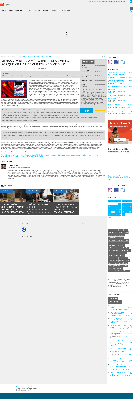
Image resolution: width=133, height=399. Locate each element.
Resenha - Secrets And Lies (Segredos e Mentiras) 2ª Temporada (117, 333)
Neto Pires (127, 376)
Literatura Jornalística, (79, 155)
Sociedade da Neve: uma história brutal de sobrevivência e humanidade (117, 88)
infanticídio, (58, 155)
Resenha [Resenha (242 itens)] (122, 255)
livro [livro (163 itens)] (117, 247)
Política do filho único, (21, 156)
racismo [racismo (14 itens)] (116, 255)
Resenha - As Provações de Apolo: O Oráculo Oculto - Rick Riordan (118, 366)
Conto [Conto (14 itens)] (116, 230)
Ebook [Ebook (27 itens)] (126, 232)
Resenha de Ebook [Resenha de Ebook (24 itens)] (113, 258)
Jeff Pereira (126, 369)
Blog (21, 387)
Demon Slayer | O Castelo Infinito (117, 112)
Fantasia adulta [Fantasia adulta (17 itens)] (112, 240)
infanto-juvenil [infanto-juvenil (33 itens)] (112, 245)
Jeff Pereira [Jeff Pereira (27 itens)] (111, 247)
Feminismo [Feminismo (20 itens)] (120, 240)
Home (90, 1)
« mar (109, 218)
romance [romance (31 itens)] (111, 263)
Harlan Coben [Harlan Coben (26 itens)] (125, 242)
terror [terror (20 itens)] (110, 268)
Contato (55, 11)
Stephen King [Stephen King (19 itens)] (117, 265)
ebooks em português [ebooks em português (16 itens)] (119, 235)
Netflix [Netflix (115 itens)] (117, 253)
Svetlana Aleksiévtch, (34, 156)
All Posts (95, 1)
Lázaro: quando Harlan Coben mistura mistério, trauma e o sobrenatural (116, 74)
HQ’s (29, 11)
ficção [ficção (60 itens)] (126, 240)
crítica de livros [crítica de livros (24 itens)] (112, 232)
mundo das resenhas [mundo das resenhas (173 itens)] (125, 250)
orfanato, (12, 156)
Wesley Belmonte (126, 77)
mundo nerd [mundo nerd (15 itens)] (112, 253)
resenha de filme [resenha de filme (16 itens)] (123, 258)
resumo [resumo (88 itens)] (127, 260)
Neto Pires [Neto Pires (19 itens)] (123, 253)
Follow (117, 177)
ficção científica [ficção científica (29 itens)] (112, 242)
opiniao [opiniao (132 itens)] (110, 255)
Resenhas (100, 1)
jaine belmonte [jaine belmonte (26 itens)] (120, 245)
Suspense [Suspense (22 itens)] (124, 265)
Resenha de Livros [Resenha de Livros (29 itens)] (113, 260)
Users (91, 62)
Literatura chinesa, (67, 155)
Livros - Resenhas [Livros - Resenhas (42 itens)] (124, 247)
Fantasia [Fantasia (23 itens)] (121, 237)
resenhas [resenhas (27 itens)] (121, 260)
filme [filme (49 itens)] (119, 242)
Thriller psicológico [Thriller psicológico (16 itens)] (117, 268)
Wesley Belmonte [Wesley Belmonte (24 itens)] (125, 270)
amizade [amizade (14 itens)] (111, 230)
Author (85, 62)
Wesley (123, 83)
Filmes (37, 11)
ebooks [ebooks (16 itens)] (110, 235)
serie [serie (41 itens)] (125, 263)
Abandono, (28, 155)
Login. (83, 223)
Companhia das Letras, (48, 155)
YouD (71, 396)
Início (16, 387)
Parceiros (66, 11)
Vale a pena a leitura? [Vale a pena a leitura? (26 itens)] (114, 270)
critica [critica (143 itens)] (125, 230)
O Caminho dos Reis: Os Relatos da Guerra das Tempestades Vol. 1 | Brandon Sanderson (65, 209)
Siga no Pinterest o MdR (119, 178)
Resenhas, (37, 56)
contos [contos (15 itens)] (121, 230)
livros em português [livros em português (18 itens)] (113, 250)
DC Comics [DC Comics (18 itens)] (120, 232)
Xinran (43, 156)
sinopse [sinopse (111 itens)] (111, 265)
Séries (45, 11)
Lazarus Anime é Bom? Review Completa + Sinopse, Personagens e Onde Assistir (117, 97)
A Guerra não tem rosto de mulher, (15, 155)
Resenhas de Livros (17, 11)
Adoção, (38, 155)
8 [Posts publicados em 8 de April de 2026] (119, 206)
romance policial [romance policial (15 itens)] (119, 263)
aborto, (34, 155)
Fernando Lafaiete (26, 56)
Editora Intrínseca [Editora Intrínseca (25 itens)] (113, 237)
